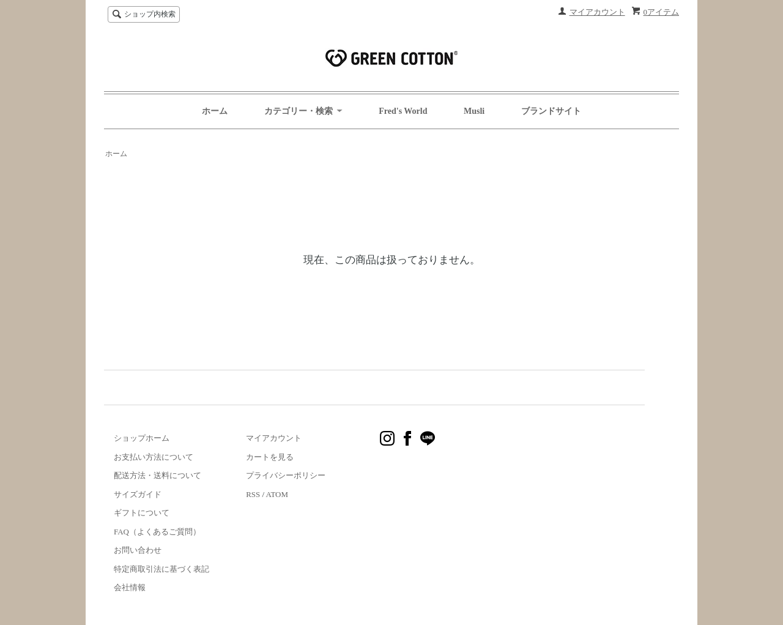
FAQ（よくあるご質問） (157, 531)
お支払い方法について (153, 457)
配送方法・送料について (157, 475)
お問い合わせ (137, 550)
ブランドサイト (551, 111)
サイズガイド (137, 494)
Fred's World (403, 111)
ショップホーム (141, 438)
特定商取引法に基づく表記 (161, 569)
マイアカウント (597, 12)
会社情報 (130, 587)
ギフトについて (141, 512)
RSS (253, 494)
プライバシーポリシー (285, 475)
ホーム (215, 111)
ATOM (277, 494)
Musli (474, 111)
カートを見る (270, 457)
